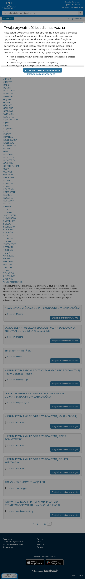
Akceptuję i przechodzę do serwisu (42, 70)
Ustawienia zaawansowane (41, 73)
